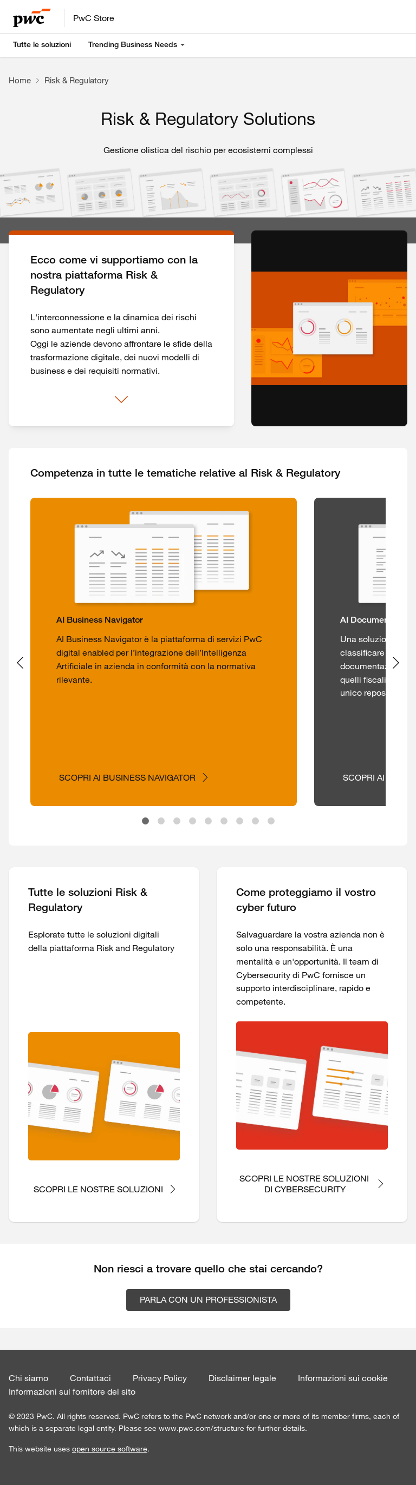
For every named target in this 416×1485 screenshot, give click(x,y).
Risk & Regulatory (76, 80)
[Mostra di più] (121, 400)
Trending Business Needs (132, 44)
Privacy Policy (160, 1377)
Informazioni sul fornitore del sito (72, 1391)
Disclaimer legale (242, 1377)
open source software (109, 1449)
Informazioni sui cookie (343, 1377)
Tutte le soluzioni (42, 44)
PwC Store (93, 17)
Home (20, 80)
